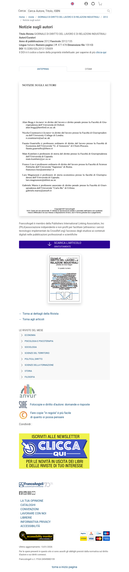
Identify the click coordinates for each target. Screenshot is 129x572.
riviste (31, 17)
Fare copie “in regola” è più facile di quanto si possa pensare (50, 415)
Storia (28, 371)
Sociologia (31, 347)
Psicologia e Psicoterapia (39, 341)
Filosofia (30, 377)
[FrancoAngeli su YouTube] (33, 493)
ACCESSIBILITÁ (30, 526)
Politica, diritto (33, 359)
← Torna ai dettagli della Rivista (39, 313)
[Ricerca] (108, 10)
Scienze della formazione (39, 365)
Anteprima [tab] (43, 69)
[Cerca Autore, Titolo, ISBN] (66, 10)
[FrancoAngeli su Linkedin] (25, 493)
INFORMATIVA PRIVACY (35, 522)
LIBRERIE (26, 517)
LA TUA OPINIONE (31, 500)
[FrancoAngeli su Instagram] (29, 493)
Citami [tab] (88, 69)
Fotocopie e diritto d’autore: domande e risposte (60, 404)
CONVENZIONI (29, 509)
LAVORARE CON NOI (33, 513)
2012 (105, 17)
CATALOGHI (27, 505)
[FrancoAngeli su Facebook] (21, 493)
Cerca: (22, 10)
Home (22, 17)
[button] (71, 4)
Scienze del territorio (37, 353)
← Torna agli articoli (31, 319)
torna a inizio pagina (64, 567)
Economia (30, 335)
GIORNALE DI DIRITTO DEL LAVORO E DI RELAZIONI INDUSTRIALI (68, 17)
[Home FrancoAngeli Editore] (31, 4)
